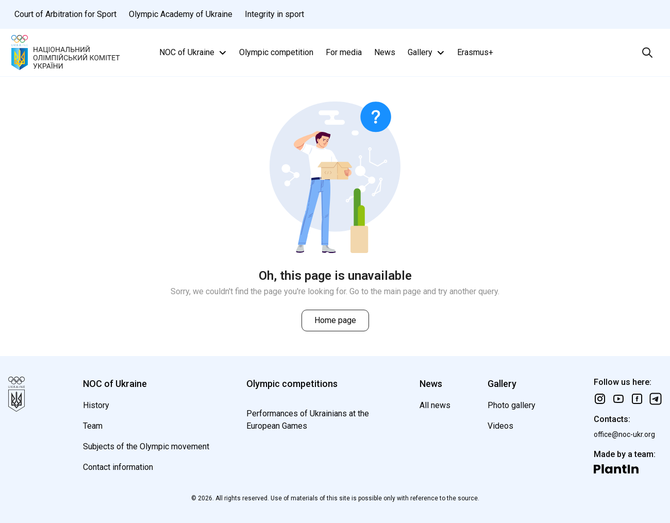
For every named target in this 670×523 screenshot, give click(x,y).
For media (344, 52)
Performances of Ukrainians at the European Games (307, 420)
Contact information (118, 467)
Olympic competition (276, 52)
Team (93, 426)
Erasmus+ (475, 52)
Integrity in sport (274, 14)
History (96, 405)
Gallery (427, 52)
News (384, 52)
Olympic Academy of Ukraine (180, 14)
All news (435, 405)
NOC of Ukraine (194, 52)
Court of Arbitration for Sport (65, 14)
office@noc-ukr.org (624, 434)
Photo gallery (511, 405)
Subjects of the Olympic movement (146, 446)
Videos (500, 426)
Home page (335, 320)
